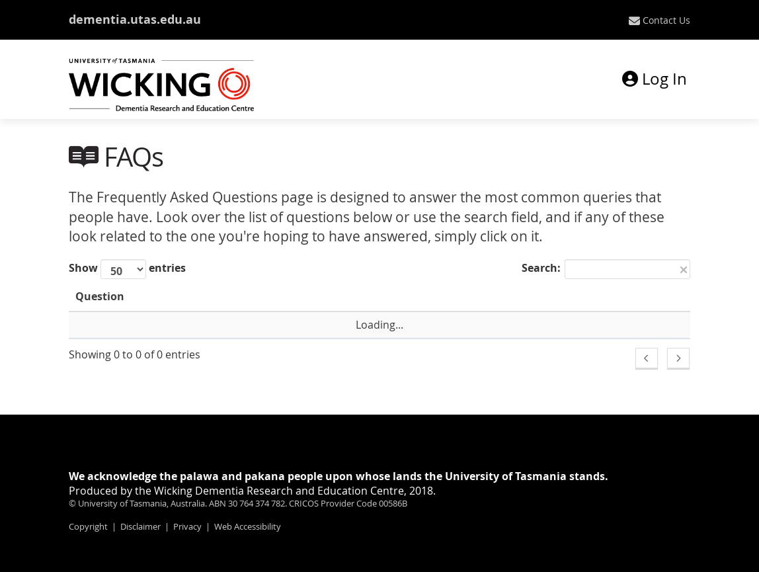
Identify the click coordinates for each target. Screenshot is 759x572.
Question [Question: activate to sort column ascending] (99, 296)
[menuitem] (659, 20)
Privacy (187, 526)
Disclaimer (140, 526)
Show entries (127, 269)
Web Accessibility (247, 526)
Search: (606, 269)
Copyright (88, 526)
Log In (654, 78)
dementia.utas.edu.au (135, 19)
